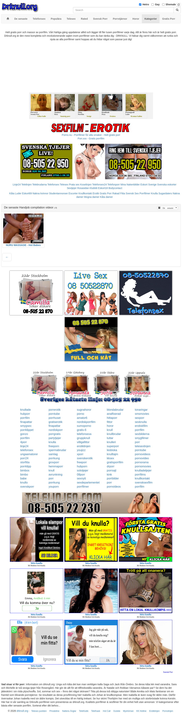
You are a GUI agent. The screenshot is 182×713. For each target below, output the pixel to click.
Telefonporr (113, 184)
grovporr (54, 462)
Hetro (146, 4)
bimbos (25, 470)
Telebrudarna (39, 184)
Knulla (154, 193)
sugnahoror (84, 409)
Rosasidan (83, 188)
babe (23, 478)
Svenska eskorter (166, 184)
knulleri (111, 442)
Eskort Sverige (148, 184)
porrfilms (140, 474)
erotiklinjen (83, 446)
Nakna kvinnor (40, 193)
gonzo (24, 433)
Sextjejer (71, 188)
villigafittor (83, 442)
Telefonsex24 (99, 184)
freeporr (82, 462)
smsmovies (142, 413)
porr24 (24, 458)
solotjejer (82, 470)
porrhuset (55, 417)
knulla (52, 442)
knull (110, 429)
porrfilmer (83, 486)
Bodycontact (115, 188)
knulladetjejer (143, 470)
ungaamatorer (29, 454)
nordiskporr (56, 429)
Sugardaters (165, 193)
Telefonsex (53, 184)
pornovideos (142, 454)
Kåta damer (106, 197)
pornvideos (114, 486)
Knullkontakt (85, 193)
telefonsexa (84, 433)
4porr (23, 442)
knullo (24, 482)
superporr (113, 446)
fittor (109, 421)
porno (80, 413)
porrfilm (25, 417)
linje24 (24, 446)
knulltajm (112, 454)
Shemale (171, 4)
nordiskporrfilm (86, 421)
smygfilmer (142, 438)
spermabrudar (57, 450)
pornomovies (143, 466)
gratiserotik (55, 421)
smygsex (25, 425)
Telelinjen (26, 184)
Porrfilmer (145, 193)
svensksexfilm (144, 482)
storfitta (25, 462)
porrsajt (111, 470)
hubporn (82, 466)
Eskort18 (103, 188)
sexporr (139, 417)
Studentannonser (58, 193)
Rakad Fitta (118, 193)
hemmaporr (56, 466)
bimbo (24, 474)
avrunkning (55, 474)
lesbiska (112, 450)
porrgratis (55, 433)
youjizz (81, 450)
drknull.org (22, 710)
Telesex (64, 184)
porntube (54, 413)
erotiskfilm (141, 425)
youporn (54, 486)
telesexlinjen (143, 446)
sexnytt (81, 478)
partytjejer (55, 438)
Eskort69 (27, 193)
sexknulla (141, 421)
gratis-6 (81, 429)
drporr (110, 466)
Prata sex (74, 184)
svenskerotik (85, 458)
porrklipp (25, 466)
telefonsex (26, 450)
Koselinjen (86, 184)
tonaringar (141, 409)
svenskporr (27, 486)
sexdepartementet (88, 482)
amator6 (82, 417)
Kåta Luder (15, 193)
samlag (53, 454)
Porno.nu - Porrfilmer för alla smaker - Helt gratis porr (91, 135)
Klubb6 (93, 188)
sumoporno (84, 425)
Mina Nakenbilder (130, 184)
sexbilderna (142, 433)
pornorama (142, 462)
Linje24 (17, 184)
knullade (25, 409)
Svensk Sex (132, 193)
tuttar (110, 438)
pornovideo (142, 458)
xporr (80, 454)
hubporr (25, 413)
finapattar (26, 421)
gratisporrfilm (115, 462)
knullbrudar (114, 433)
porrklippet (27, 429)
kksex (110, 458)
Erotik (96, 193)
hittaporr (112, 417)
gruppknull (83, 438)
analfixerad (114, 413)
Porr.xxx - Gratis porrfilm (91, 138)
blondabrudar (115, 409)
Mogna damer (91, 197)
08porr (81, 474)
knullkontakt (142, 478)
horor (110, 425)
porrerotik (55, 409)
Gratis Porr (106, 193)
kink (109, 474)
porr (137, 442)
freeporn (54, 446)
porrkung (54, 458)
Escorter (73, 193)
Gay (157, 4)
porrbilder (113, 478)
